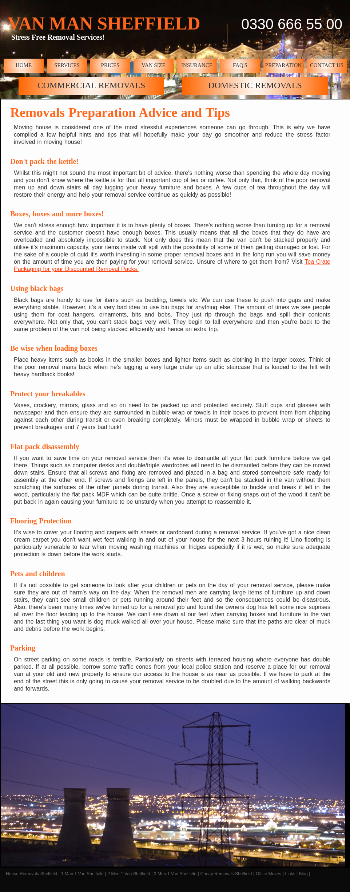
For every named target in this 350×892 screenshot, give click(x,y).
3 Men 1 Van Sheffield (175, 873)
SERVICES (67, 65)
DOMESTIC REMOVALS (255, 85)
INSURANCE (196, 65)
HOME (24, 65)
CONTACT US (326, 65)
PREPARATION (283, 65)
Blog (303, 873)
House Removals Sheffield (31, 873)
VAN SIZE (154, 65)
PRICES (110, 65)
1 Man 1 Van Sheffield (82, 873)
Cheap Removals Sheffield (226, 873)
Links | (291, 873)
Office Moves (268, 873)
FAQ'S (240, 65)
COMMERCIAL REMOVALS (91, 85)
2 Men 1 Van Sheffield (128, 873)
